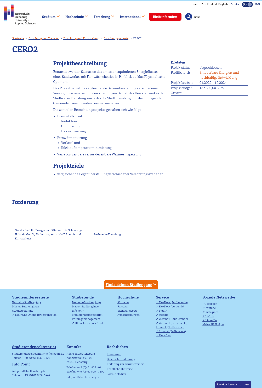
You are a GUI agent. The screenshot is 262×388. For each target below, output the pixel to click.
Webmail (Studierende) (173, 319)
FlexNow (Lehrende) (171, 306)
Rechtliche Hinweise (120, 369)
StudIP (163, 310)
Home (195, 4)
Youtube (210, 308)
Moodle (163, 315)
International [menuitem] (130, 15)
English (223, 4)
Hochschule (128, 297)
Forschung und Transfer (44, 38)
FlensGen (165, 335)
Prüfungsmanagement (86, 319)
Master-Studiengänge (25, 306)
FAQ (203, 4)
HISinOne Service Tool (89, 323)
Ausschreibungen (128, 315)
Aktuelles (123, 302)
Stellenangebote (127, 310)
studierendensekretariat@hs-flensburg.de (38, 353)
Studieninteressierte (30, 297)
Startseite (18, 38)
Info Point (78, 310)
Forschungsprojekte (116, 38)
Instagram (211, 312)
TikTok (209, 316)
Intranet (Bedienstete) (172, 331)
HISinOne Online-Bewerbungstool (36, 315)
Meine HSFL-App (213, 324)
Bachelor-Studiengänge (26, 302)
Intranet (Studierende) (170, 327)
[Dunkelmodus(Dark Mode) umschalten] (247, 4)
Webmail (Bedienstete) (173, 323)
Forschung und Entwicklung (81, 38)
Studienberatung (22, 310)
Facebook (211, 304)
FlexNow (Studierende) (173, 302)
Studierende (83, 297)
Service (162, 297)
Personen (123, 306)
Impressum (114, 354)
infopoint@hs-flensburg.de (28, 371)
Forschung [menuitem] (101, 15)
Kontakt (212, 4)
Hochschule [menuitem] (74, 15)
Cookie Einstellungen (233, 384)
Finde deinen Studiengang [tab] (131, 284)
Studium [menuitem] (48, 15)
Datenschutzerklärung (121, 359)
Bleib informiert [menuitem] (165, 17)
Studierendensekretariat (87, 315)
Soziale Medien (116, 374)
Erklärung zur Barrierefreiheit (125, 364)
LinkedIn (211, 320)
